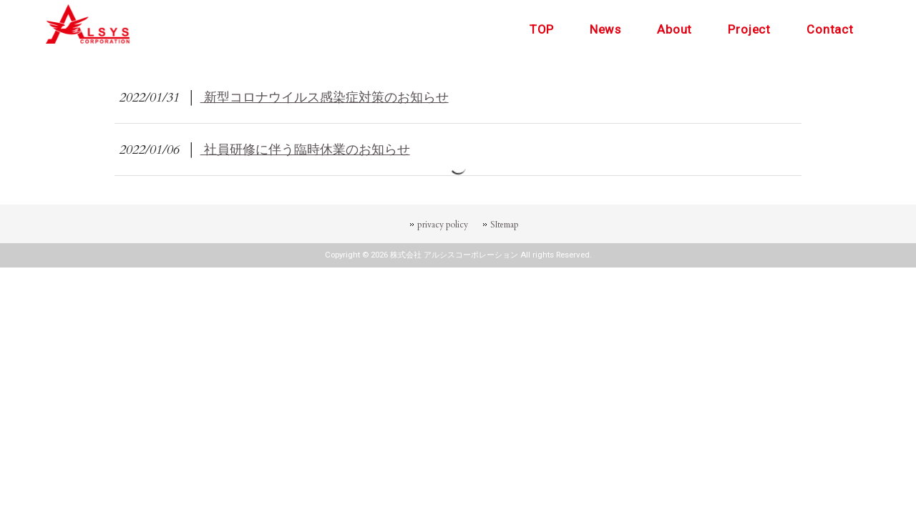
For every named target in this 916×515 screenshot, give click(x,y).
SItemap (504, 224)
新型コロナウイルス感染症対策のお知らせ (324, 97)
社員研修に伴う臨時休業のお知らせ (305, 149)
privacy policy (442, 224)
